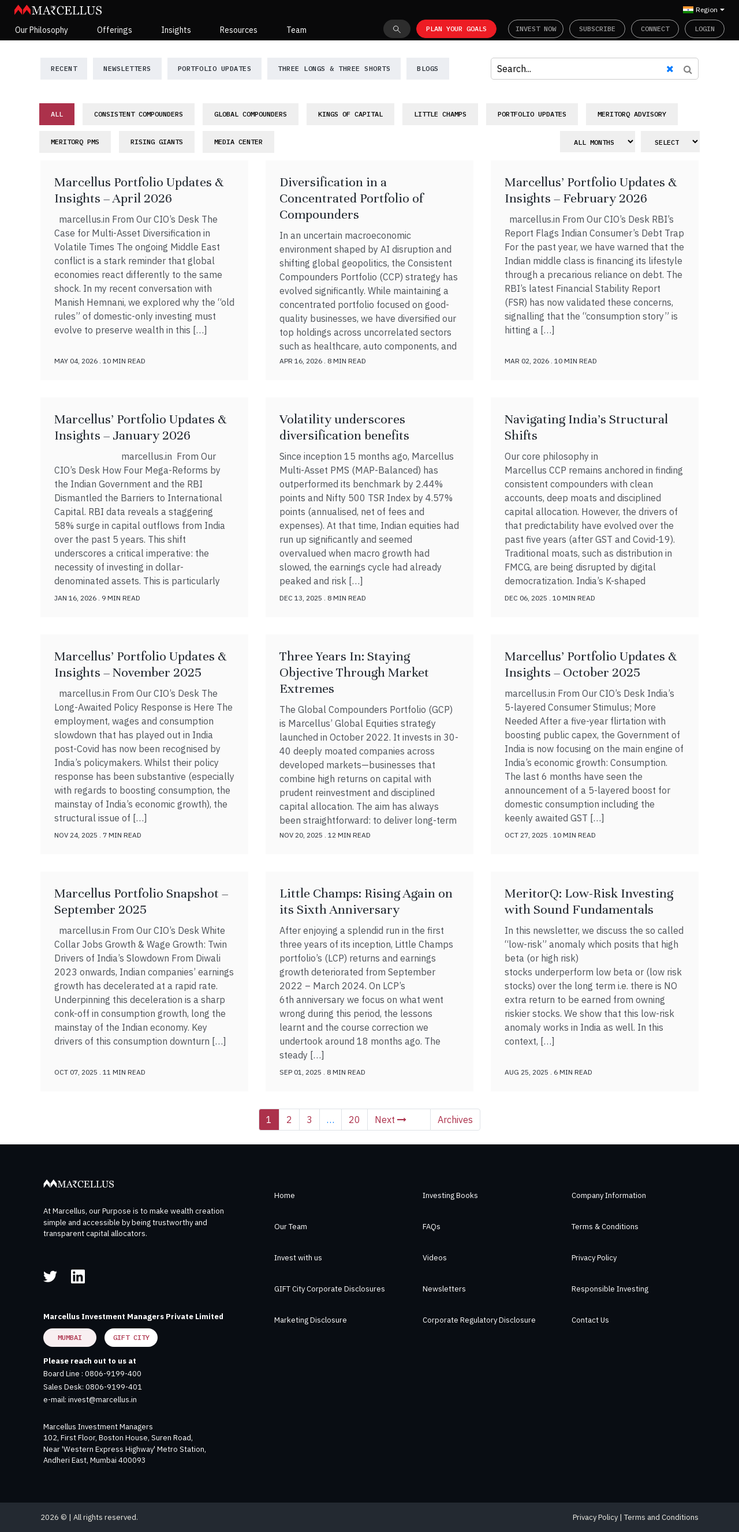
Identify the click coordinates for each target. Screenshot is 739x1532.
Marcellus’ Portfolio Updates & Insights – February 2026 (591, 190)
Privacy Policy (594, 1258)
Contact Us (590, 1320)
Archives (455, 1119)
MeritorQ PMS (75, 141)
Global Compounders (250, 114)
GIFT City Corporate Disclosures (329, 1289)
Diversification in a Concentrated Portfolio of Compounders (351, 198)
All (57, 114)
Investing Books (450, 1195)
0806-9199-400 (113, 1374)
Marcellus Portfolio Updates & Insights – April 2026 (138, 190)
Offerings (114, 30)
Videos (435, 1258)
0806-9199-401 (113, 1387)
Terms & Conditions (605, 1226)
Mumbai (70, 1337)
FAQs (432, 1226)
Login (705, 28)
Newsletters (444, 1289)
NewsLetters (127, 68)
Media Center (238, 141)
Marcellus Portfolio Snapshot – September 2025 (141, 901)
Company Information (609, 1195)
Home (284, 1195)
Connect (655, 28)
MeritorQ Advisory (632, 114)
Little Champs (440, 114)
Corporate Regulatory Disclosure (479, 1320)
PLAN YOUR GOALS (456, 28)
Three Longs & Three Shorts (334, 68)
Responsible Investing (610, 1289)
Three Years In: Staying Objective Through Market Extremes (354, 672)
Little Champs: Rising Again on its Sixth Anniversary (366, 901)
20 (354, 1119)
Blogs (428, 68)
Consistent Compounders (138, 114)
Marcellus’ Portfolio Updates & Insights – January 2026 (140, 427)
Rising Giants (156, 141)
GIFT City (131, 1337)
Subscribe (597, 28)
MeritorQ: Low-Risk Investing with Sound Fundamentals (589, 901)
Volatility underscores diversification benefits (344, 427)
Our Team (290, 1226)
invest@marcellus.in (102, 1400)
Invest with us (298, 1258)
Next (390, 1119)
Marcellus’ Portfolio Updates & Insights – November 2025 (140, 664)
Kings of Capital (350, 114)
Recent (64, 68)
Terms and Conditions (661, 1517)
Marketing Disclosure (310, 1320)
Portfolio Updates (215, 68)
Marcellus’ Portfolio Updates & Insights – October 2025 (591, 664)
